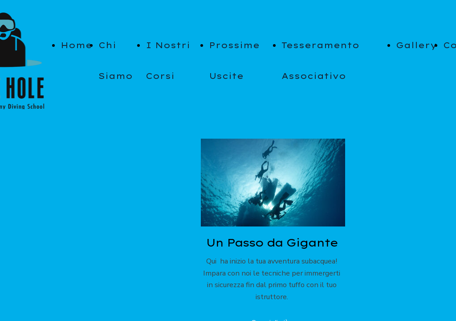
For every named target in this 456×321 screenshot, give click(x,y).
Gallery (416, 45)
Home (76, 45)
